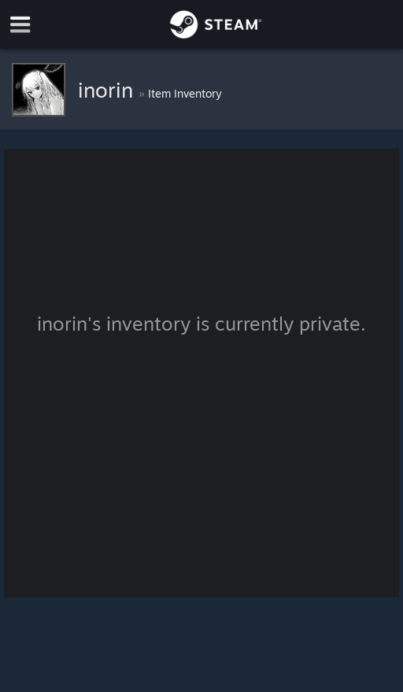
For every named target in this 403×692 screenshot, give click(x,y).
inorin (108, 89)
